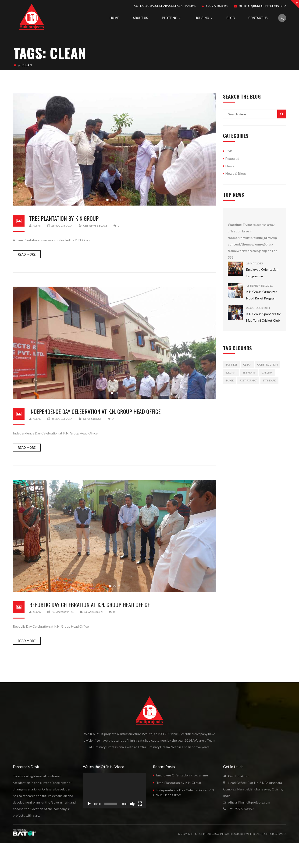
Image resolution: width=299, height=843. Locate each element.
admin (35, 225)
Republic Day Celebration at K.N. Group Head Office (89, 604)
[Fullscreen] (140, 803)
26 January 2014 (60, 612)
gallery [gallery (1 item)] (267, 372)
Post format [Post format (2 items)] (248, 380)
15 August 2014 (60, 418)
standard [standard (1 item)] (269, 380)
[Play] (89, 803)
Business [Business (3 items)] (231, 364)
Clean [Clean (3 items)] (247, 364)
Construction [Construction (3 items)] (267, 364)
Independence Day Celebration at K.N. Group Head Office (94, 411)
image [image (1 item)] (229, 380)
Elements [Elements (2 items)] (249, 372)
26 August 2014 (60, 225)
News (229, 166)
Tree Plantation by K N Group (64, 218)
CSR (85, 225)
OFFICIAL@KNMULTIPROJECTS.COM (262, 6)
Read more (27, 254)
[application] (114, 790)
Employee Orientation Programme (182, 775)
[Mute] (132, 803)
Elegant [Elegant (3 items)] (231, 372)
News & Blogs (98, 225)
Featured (232, 158)
